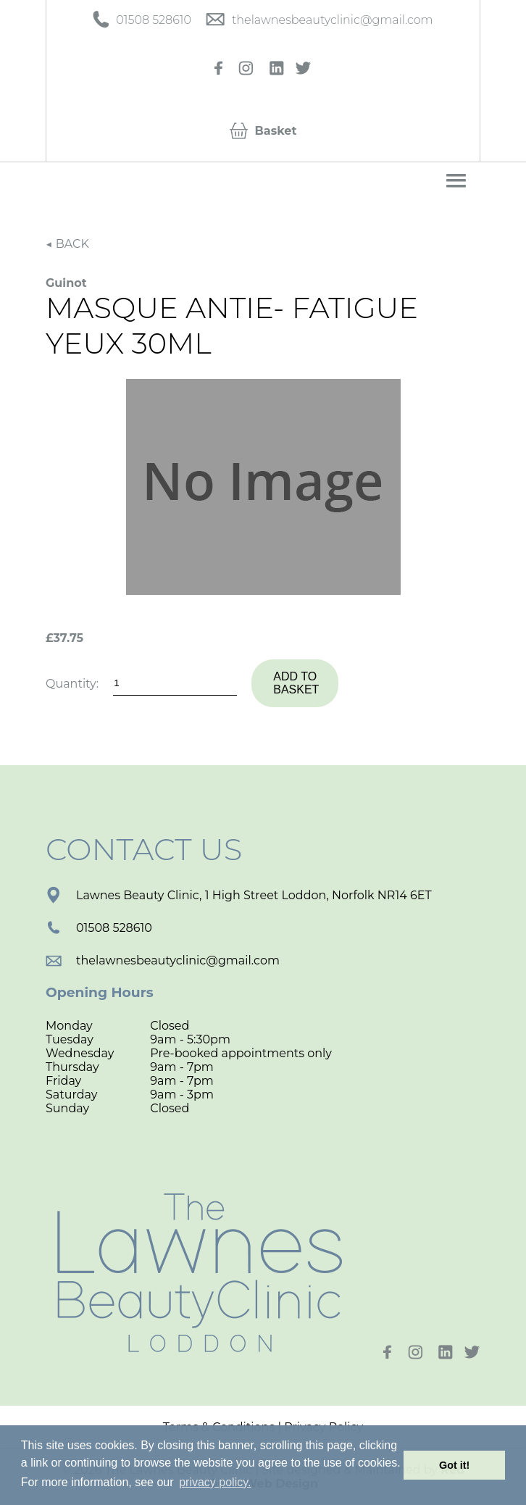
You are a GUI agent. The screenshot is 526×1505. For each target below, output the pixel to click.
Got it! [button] (454, 1465)
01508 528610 (99, 928)
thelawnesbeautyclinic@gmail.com (163, 960)
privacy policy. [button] (215, 1482)
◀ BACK (67, 244)
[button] (456, 181)
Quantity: (72, 684)
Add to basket (296, 683)
